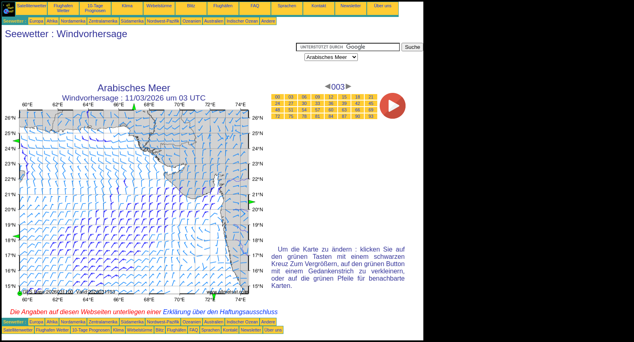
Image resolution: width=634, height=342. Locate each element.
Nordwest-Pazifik (163, 21)
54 (304, 109)
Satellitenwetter (31, 5)
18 (357, 96)
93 (371, 116)
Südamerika (132, 21)
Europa (36, 21)
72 (277, 116)
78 (304, 116)
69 (371, 109)
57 (317, 109)
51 (291, 109)
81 (317, 116)
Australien (213, 21)
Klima (127, 5)
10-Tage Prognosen (95, 8)
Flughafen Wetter (63, 8)
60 (331, 109)
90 (357, 116)
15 (344, 96)
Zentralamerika (103, 21)
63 (344, 109)
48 (277, 109)
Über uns (382, 5)
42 (357, 103)
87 (344, 116)
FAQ (255, 5)
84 (331, 116)
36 (331, 103)
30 (304, 103)
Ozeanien (191, 21)
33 (317, 103)
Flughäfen (222, 5)
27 (291, 103)
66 (357, 109)
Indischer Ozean (242, 21)
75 (291, 116)
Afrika (51, 21)
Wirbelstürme (159, 5)
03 (291, 96)
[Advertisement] (149, 61)
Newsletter (350, 5)
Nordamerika (73, 21)
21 (371, 96)
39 (344, 103)
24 (277, 103)
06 (304, 96)
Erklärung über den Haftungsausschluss (220, 311)
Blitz (191, 5)
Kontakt (318, 5)
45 (371, 103)
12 (331, 96)
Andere (268, 21)
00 (277, 96)
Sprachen (287, 5)
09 (317, 96)
